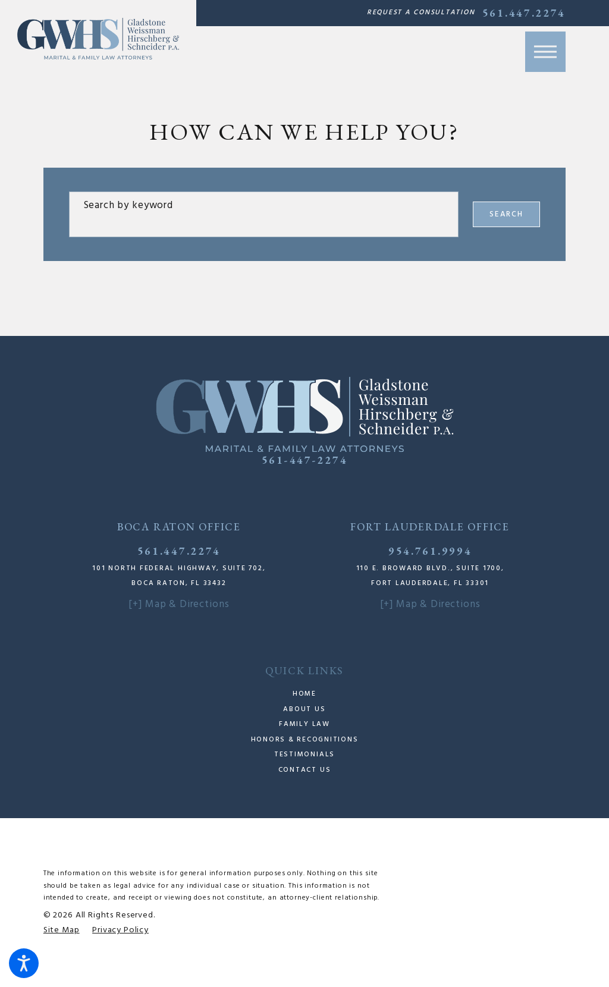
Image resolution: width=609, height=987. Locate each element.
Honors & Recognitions (305, 739)
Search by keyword (128, 205)
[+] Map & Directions (178, 604)
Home (304, 694)
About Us (304, 709)
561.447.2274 (524, 13)
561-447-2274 (304, 460)
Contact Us (304, 770)
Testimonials (304, 754)
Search (506, 214)
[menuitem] (304, 694)
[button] (24, 963)
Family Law (304, 724)
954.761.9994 (430, 551)
